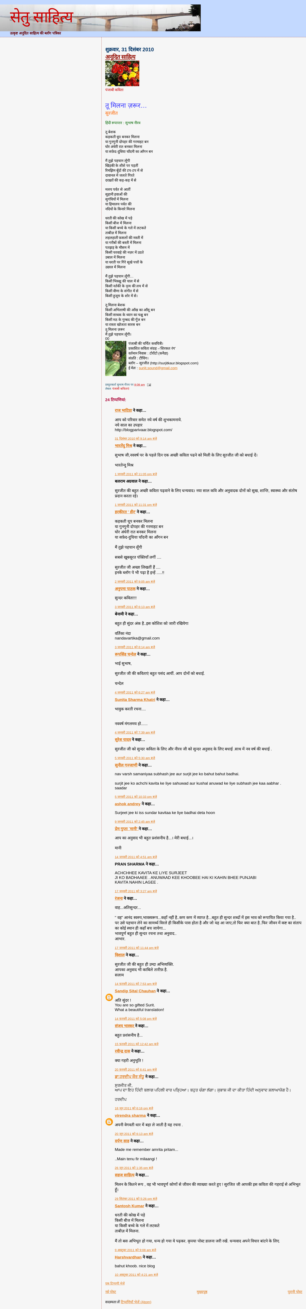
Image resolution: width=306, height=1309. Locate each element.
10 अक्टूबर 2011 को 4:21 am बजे (136, 1274)
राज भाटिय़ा (123, 410)
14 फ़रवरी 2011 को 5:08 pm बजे (136, 1018)
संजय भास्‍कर (125, 1026)
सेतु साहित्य (41, 17)
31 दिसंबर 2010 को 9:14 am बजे (136, 438)
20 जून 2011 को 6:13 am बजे (134, 1134)
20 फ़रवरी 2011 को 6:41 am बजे (136, 1069)
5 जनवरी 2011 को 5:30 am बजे (135, 758)
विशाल (120, 955)
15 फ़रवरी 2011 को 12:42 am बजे (136, 1044)
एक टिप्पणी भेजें (115, 1283)
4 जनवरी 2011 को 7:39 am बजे (135, 732)
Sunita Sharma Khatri (135, 699)
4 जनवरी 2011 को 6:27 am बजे (135, 692)
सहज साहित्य (124, 1175)
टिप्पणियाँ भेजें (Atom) (136, 1302)
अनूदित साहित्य (120, 57)
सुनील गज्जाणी (126, 765)
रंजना (119, 898)
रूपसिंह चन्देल (125, 654)
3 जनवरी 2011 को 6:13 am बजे (135, 607)
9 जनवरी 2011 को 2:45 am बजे (135, 821)
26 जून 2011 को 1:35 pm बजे (134, 1168)
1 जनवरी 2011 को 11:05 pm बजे (136, 474)
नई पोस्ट (110, 1292)
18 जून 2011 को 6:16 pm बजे (134, 1108)
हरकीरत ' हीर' (125, 512)
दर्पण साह (122, 1141)
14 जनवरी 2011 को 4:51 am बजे (136, 857)
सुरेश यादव (123, 739)
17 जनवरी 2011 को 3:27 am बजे (136, 891)
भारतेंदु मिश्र (123, 445)
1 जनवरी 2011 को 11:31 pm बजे (136, 504)
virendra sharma (130, 1115)
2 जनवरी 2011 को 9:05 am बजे (135, 581)
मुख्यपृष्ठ (202, 1292)
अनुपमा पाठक (125, 589)
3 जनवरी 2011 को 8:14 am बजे (135, 647)
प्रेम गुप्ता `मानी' (127, 829)
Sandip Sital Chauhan (135, 991)
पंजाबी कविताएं (120, 388)
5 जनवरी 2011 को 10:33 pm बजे (136, 796)
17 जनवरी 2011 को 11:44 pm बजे (137, 948)
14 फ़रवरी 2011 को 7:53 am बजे (136, 984)
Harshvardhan (128, 1257)
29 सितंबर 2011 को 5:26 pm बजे (136, 1198)
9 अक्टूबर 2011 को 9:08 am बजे (135, 1250)
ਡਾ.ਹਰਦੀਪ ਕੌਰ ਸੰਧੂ (129, 1076)
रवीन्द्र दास (122, 1051)
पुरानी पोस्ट (295, 1292)
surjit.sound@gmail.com (158, 368)
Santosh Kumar (129, 1206)
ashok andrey (128, 804)
